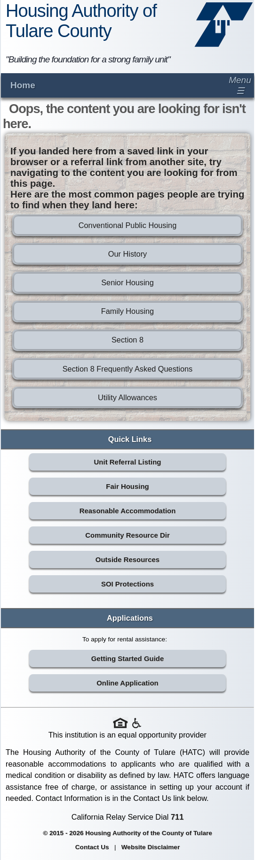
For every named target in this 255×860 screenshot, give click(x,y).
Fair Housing (127, 486)
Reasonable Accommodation (128, 511)
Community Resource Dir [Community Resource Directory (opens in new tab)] (127, 535)
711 (177, 817)
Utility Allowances (127, 397)
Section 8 (127, 339)
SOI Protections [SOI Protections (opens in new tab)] (127, 584)
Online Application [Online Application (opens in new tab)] (127, 683)
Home (22, 85)
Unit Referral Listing (127, 462)
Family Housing (127, 311)
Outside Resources (127, 559)
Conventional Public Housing (128, 225)
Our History (127, 254)
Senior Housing (127, 282)
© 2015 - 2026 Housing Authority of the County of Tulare (127, 833)
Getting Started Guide (127, 658)
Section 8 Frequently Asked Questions (128, 369)
